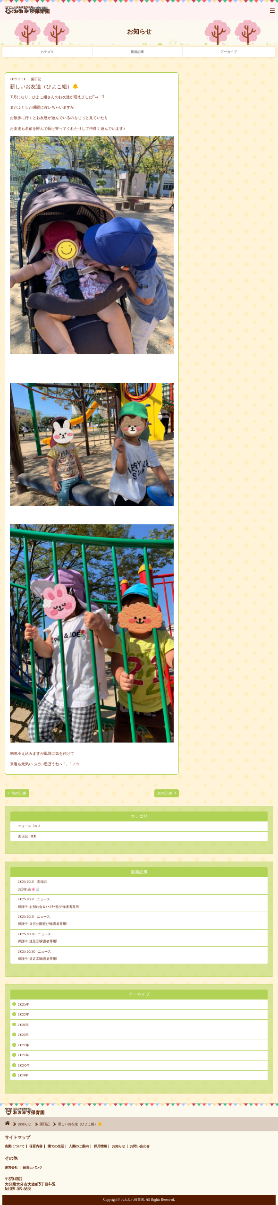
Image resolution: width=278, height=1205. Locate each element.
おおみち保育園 (27, 12)
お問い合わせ (140, 1146)
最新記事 (137, 51)
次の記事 (164, 793)
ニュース (43, 899)
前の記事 (18, 793)
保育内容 (35, 1146)
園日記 (36, 79)
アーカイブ (228, 51)
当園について (15, 1146)
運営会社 (11, 1167)
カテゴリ (47, 51)
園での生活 (56, 1146)
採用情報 (100, 1146)
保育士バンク (32, 1167)
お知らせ (25, 1124)
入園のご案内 (79, 1146)
